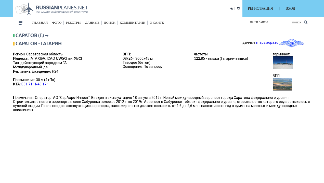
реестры (73, 22)
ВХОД (290, 8)
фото (56, 22)
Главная (40, 22)
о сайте (157, 22)
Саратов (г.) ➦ (32, 35)
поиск (109, 22)
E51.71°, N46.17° (34, 84)
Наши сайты (259, 22)
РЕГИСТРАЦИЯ (260, 8)
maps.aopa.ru (267, 42)
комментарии (132, 22)
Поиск (299, 22)
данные (92, 22)
